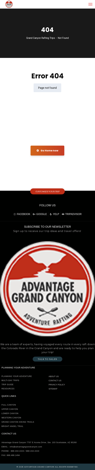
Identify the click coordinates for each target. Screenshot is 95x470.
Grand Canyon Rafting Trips (40, 38)
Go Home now (47, 150)
